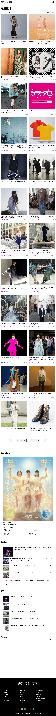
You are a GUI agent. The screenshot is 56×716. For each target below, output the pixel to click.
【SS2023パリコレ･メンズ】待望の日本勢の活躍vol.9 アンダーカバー (41, 394)
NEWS (7, 44)
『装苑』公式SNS (33, 110)
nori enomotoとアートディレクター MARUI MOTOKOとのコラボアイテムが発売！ (40, 42)
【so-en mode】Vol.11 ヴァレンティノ (11, 357)
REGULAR (5, 695)
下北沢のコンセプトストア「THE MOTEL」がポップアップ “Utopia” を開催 (13, 216)
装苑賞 (21, 702)
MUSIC (5, 702)
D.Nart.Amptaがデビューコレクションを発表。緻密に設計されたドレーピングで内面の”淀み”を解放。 (41, 358)
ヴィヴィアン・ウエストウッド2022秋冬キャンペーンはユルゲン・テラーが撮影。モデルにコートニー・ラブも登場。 (41, 252)
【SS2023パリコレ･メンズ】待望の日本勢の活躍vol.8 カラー (13, 394)
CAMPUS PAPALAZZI (7, 700)
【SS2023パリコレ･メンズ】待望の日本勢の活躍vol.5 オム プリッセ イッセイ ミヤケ (41, 287)
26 (31, 440)
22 (17, 440)
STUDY (5, 697)
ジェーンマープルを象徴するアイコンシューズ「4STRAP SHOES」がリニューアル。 (40, 428)
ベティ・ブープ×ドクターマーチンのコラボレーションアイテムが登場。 (41, 76)
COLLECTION (9, 184)
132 (45, 440)
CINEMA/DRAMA (23, 689)
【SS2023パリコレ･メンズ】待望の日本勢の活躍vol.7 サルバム (41, 323)
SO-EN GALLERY (23, 691)
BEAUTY (21, 695)
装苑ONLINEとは (39, 689)
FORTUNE (21, 697)
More (51, 639)
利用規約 (38, 691)
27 (35, 440)
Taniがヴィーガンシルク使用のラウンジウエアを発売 (14, 76)
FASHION (3, 44)
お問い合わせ (39, 693)
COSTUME (5, 691)
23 (21, 440)
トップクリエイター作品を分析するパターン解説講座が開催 (13, 42)
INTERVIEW (6, 693)
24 (24, 440)
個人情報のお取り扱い (41, 697)
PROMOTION (22, 700)
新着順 (47, 12)
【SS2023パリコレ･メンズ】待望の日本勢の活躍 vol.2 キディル (41, 182)
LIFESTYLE (22, 693)
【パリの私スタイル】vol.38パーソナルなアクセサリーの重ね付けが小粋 (13, 111)
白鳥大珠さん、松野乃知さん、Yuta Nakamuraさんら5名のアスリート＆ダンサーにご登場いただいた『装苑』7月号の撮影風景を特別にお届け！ (14, 288)
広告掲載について (40, 695)
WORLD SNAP (9, 114)
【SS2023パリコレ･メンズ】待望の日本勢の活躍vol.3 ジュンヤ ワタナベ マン (41, 216)
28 (38, 440)
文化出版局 (38, 700)
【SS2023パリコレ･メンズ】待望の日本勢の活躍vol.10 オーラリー (13, 428)
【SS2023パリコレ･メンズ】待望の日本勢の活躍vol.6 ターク (13, 323)
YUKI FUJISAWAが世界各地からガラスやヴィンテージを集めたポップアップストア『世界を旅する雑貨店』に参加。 (14, 146)
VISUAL (7, 362)
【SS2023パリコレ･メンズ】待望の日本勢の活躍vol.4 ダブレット (13, 251)
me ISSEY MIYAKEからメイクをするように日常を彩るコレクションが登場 (41, 146)
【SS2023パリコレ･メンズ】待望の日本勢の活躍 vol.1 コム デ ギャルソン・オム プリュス (13, 182)
